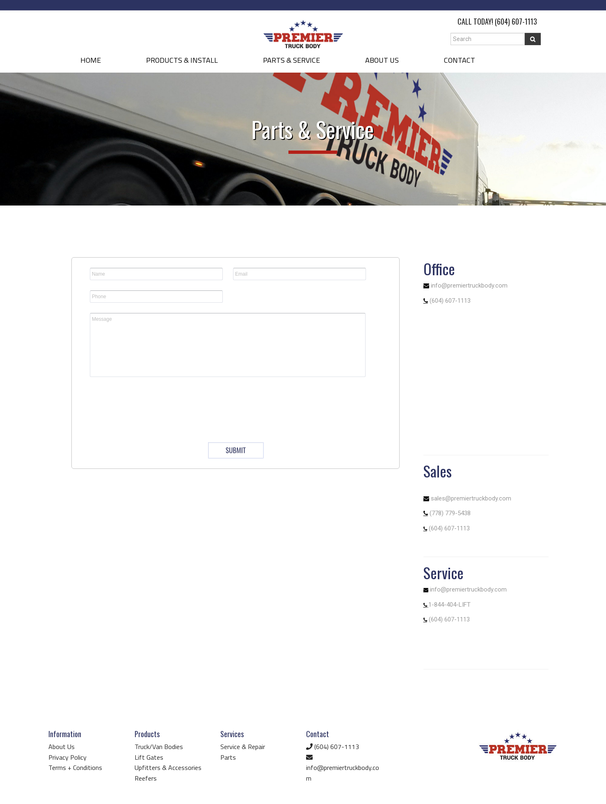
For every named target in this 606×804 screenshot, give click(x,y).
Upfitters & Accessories (168, 767)
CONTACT (459, 60)
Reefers (146, 778)
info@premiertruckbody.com (469, 285)
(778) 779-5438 (450, 513)
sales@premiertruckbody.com (471, 498)
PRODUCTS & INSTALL (182, 60)
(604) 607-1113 (516, 21)
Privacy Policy (67, 757)
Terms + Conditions (75, 767)
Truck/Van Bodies (159, 746)
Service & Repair (242, 746)
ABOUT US (382, 60)
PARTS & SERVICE (291, 60)
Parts (228, 757)
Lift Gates (149, 757)
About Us (61, 746)
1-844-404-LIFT (449, 604)
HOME (90, 60)
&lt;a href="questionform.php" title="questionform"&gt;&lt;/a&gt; (235, 375)
